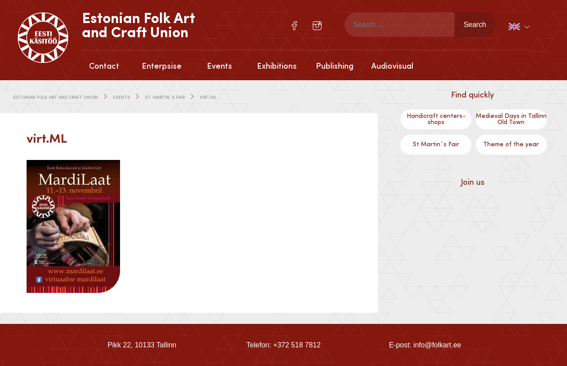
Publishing (334, 66)
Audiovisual (392, 66)
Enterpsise (162, 66)
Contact (104, 66)
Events (219, 66)
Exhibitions (277, 66)
